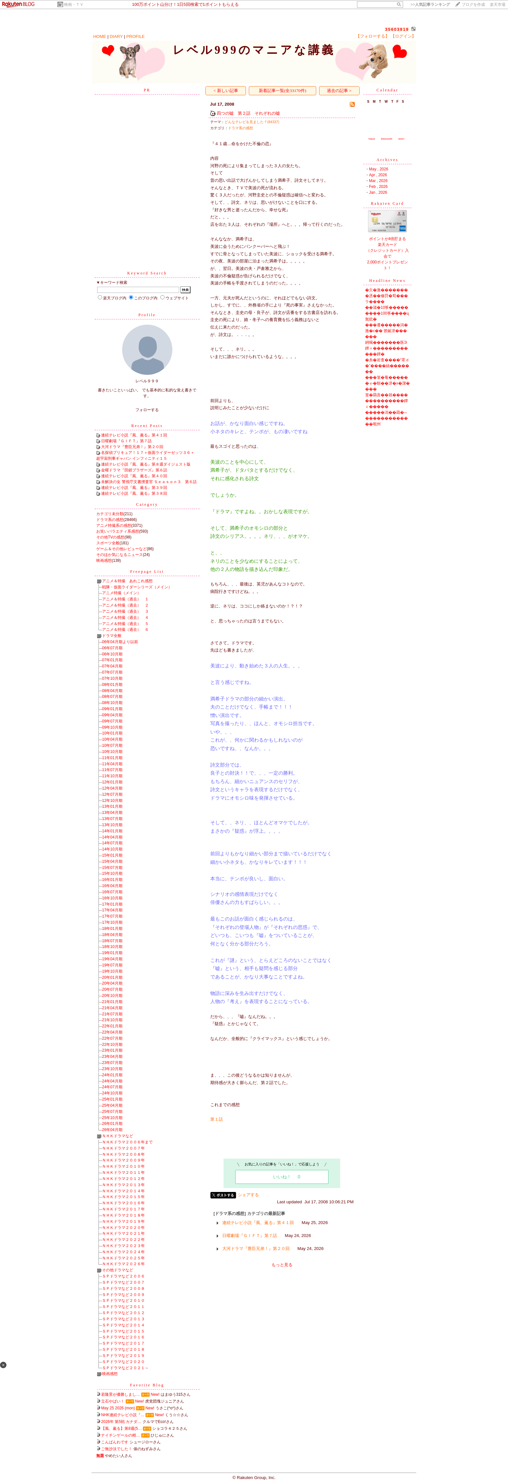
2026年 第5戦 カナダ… (121, 1421)
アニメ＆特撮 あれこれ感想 (127, 581)
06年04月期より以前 (120, 642)
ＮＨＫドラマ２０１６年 (123, 1203)
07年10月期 (112, 678)
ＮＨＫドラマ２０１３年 (123, 1185)
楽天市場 (497, 4)
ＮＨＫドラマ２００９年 (123, 1160)
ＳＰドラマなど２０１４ (123, 1325)
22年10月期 (112, 1044)
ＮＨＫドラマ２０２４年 (123, 1252)
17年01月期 (112, 904)
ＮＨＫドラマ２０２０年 (123, 1227)
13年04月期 (112, 812)
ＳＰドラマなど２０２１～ (125, 1368)
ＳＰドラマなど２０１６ (123, 1337)
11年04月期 (112, 764)
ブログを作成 (473, 4)
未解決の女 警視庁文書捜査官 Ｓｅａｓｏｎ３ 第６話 (149, 482)
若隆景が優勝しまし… (120, 1394)
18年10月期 (112, 946)
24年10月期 (112, 1093)
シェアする (248, 1194)
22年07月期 (112, 1038)
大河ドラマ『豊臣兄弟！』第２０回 (132, 447)
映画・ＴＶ (74, 4)
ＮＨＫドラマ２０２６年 (123, 1264)
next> (401, 138)
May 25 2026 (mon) (118, 1408)
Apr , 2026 (378, 175)
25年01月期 (112, 1099)
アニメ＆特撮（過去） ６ (125, 629)
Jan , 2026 (378, 192)
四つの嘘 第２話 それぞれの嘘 (248, 113)
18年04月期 (112, 934)
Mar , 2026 (378, 181)
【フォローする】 (372, 36)
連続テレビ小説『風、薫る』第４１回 (134, 435)
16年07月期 (112, 892)
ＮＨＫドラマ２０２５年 (123, 1258)
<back (371, 138)
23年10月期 (112, 1069)
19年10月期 (112, 971)
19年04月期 (112, 959)
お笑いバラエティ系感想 (117, 531)
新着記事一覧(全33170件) (282, 90)
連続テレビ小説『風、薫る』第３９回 (134, 487)
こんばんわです (114, 1442)
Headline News (387, 280)
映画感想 (104, 560)
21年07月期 (112, 1014)
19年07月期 (112, 965)
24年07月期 (112, 1087)
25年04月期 (112, 1105)
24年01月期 (112, 1075)
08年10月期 (112, 702)
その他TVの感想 (110, 537)
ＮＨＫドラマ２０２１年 (123, 1233)
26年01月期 (112, 1123)
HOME (99, 36)
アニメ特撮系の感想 (113, 525)
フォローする (147, 410)
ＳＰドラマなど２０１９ (123, 1355)
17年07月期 (112, 916)
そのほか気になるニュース (119, 554)
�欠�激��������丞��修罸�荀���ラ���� (386, 296)
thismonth (386, 138)
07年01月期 (112, 660)
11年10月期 (112, 776)
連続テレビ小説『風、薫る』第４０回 (134, 476)
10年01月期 (112, 733)
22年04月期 (112, 1032)
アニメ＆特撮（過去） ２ (125, 605)
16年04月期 (112, 886)
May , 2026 (378, 169)
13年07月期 (112, 818)
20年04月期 (112, 983)
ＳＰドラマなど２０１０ (123, 1300)
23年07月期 (112, 1062)
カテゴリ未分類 (109, 514)
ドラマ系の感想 (109, 519)
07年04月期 (112, 666)
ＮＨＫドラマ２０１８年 (123, 1215)
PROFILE (135, 36)
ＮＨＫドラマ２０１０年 (123, 1166)
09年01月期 (112, 709)
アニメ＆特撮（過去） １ (125, 599)
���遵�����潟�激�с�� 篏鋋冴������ (386, 331)
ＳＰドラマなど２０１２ (123, 1313)
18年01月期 (112, 928)
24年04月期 (112, 1081)
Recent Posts (147, 425)
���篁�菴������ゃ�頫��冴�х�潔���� (387, 383)
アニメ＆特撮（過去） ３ (125, 611)
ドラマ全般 (111, 635)
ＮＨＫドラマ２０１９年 (123, 1221)
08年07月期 (112, 696)
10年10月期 (112, 751)
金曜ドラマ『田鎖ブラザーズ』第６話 (134, 470)
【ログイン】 (403, 36)
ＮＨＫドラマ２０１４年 (123, 1191)
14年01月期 (112, 831)
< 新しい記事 (226, 90)
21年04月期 (112, 1008)
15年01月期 (112, 855)
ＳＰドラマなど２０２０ (123, 1361)
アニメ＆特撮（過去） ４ (125, 617)
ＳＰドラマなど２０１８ (123, 1349)
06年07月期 (112, 648)
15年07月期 (112, 867)
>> (430, 4)
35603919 (397, 29)
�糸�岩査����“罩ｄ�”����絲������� (387, 366)
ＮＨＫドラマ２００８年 (123, 1154)
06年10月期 (112, 654)
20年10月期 (112, 995)
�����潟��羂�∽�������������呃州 (386, 418)
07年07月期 (112, 672)
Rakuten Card (387, 203)
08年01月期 (112, 684)
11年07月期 (112, 770)
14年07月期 (112, 843)
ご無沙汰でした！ (116, 1449)
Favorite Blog (147, 1385)
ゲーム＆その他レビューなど (121, 549)
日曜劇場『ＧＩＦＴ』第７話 (126, 441)
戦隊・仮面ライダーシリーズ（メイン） (137, 587)
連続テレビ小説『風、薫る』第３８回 (134, 493)
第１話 (216, 1119)
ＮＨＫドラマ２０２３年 (123, 1245)
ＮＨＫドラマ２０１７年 (123, 1209)
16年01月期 (112, 879)
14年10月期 (112, 849)
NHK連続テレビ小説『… (122, 1415)
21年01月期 (112, 1002)
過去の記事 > (339, 90)
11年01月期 (112, 758)
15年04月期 (112, 861)
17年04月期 (112, 910)
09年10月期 (112, 727)
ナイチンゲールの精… (120, 1435)
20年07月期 (112, 989)
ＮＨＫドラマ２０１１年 (123, 1172)
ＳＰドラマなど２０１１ (123, 1306)
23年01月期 (112, 1050)
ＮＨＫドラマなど (117, 1136)
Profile (147, 315)
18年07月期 (112, 941)
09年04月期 (112, 715)
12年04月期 (112, 788)
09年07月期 (112, 721)
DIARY (116, 36)
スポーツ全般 (108, 543)
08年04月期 (112, 690)
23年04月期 (112, 1056)
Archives (387, 159)
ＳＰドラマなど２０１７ (123, 1343)
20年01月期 (112, 977)
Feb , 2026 (378, 186)
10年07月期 (112, 745)
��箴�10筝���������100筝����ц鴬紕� (387, 313)
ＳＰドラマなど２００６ (123, 1276)
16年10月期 (112, 898)
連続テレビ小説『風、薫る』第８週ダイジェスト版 (145, 464)
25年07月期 (112, 1111)
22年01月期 (112, 1026)
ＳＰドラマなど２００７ (123, 1282)
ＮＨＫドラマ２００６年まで (127, 1142)
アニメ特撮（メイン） (121, 593)
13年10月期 (112, 825)
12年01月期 (112, 782)
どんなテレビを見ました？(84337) (252, 122)
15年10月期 (112, 873)
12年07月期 (112, 794)
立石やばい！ (112, 1401)
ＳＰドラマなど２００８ (123, 1288)
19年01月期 (112, 953)
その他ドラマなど (117, 1270)
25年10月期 (112, 1118)
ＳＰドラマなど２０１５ (123, 1331)
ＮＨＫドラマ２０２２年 (123, 1239)
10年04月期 (112, 739)
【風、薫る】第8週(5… (121, 1428)
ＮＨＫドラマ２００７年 (123, 1148)
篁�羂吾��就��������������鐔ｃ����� (386, 401)
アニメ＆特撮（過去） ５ (125, 623)
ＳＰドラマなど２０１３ (123, 1319)
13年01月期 (112, 806)
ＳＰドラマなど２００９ (123, 1294)
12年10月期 (112, 800)
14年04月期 (112, 837)
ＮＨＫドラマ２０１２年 (123, 1178)
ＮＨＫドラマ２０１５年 (123, 1197)
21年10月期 (112, 1020)
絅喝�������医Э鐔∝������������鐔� (386, 348)
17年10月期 (112, 922)
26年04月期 (112, 1129)
